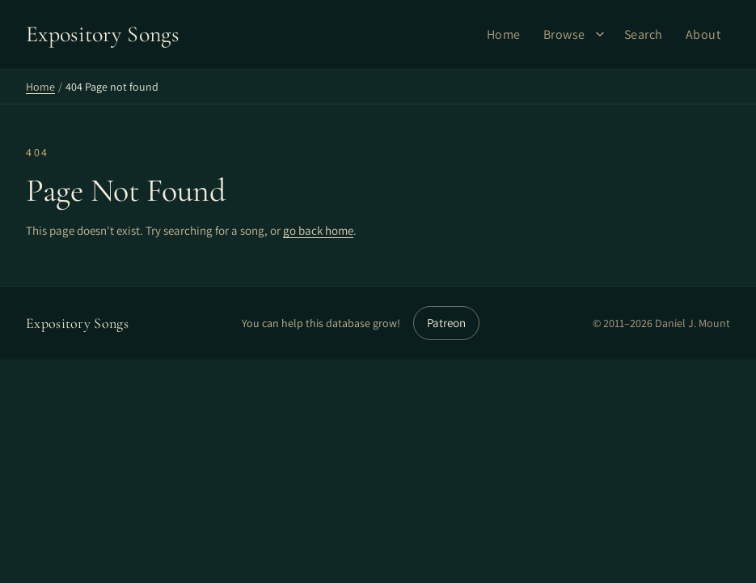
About (703, 34)
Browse (564, 34)
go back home (318, 230)
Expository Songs (77, 323)
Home (504, 34)
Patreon (446, 322)
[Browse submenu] (600, 34)
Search (643, 34)
